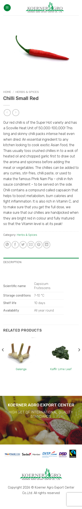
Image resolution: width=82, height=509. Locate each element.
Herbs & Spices (27, 92)
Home (7, 92)
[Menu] (7, 7)
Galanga (21, 369)
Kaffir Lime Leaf (61, 369)
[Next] (79, 358)
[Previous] (3, 358)
